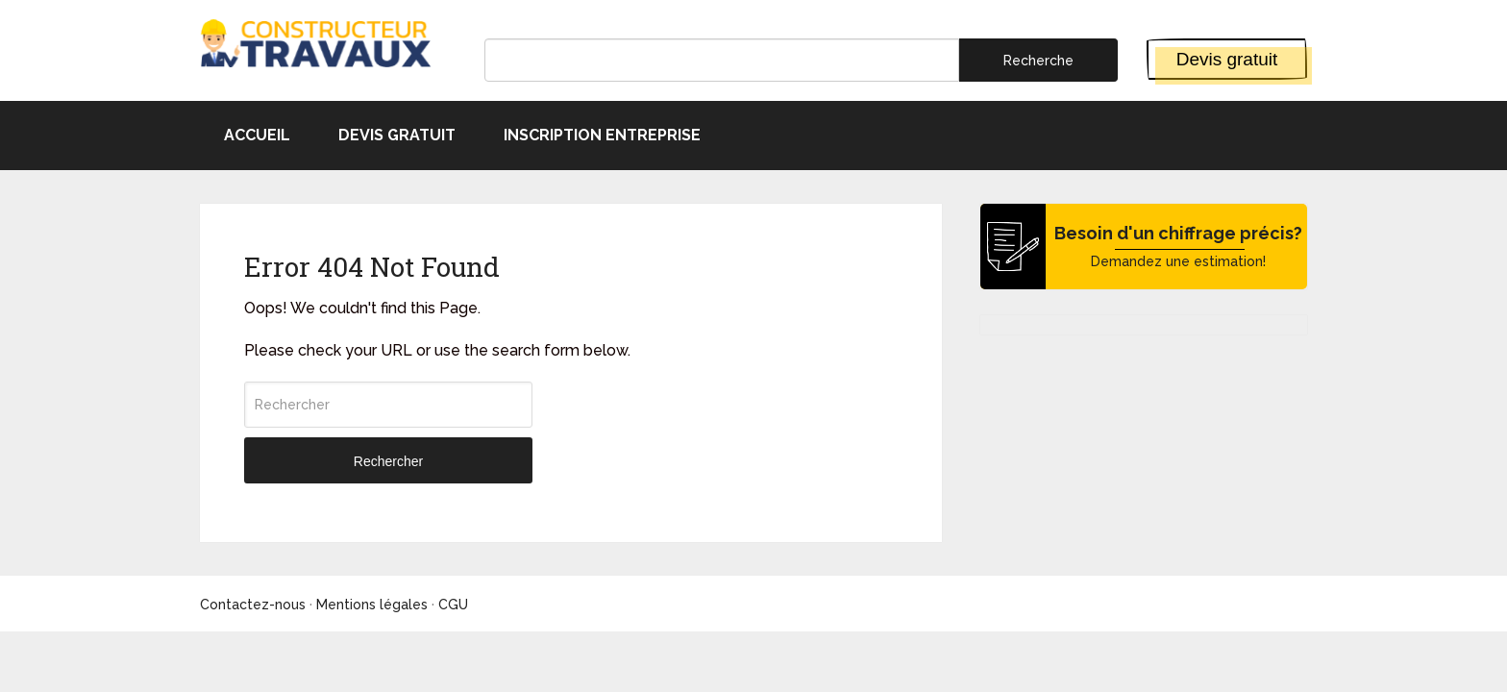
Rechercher (388, 461)
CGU (453, 604)
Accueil (257, 135)
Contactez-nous (253, 604)
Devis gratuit (1227, 59)
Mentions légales (372, 604)
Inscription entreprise (602, 135)
